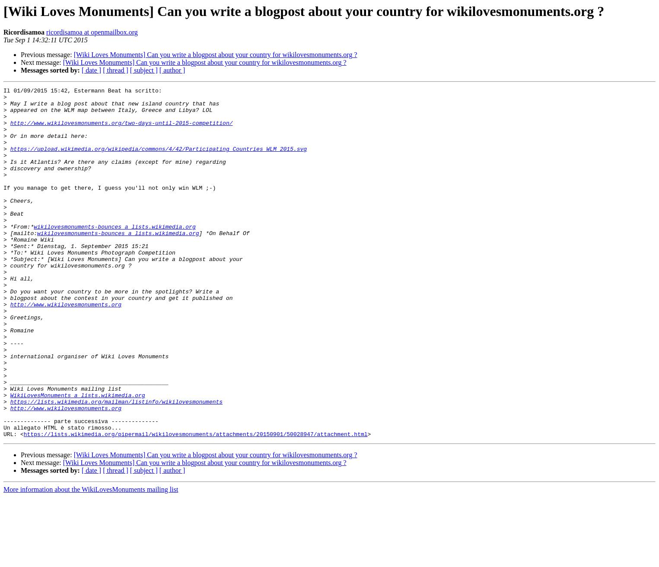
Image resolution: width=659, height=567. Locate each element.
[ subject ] (144, 70)
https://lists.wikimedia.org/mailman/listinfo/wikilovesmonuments (116, 465)
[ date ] (91, 70)
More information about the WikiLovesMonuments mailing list (90, 559)
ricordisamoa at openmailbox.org (92, 32)
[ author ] (172, 70)
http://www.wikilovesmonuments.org (65, 348)
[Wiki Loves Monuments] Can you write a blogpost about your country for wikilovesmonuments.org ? (215, 54)
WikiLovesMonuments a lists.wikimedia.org (77, 457)
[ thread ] (115, 70)
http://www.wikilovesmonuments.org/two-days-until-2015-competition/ (121, 130)
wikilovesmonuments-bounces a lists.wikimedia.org (114, 255)
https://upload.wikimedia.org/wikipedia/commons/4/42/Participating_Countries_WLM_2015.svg (158, 162)
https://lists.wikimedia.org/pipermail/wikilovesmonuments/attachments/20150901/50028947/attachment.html (196, 504)
